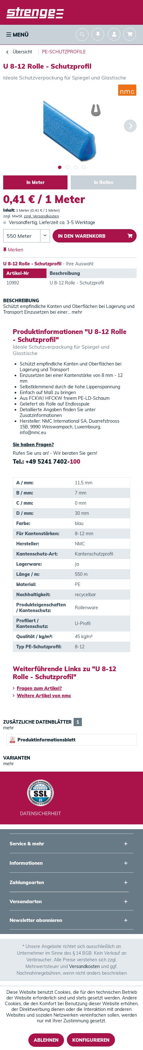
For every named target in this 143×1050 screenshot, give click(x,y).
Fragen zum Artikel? (37, 688)
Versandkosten (84, 966)
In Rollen (103, 182)
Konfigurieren (91, 1040)
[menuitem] (17, 34)
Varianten (16, 758)
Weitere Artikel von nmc (42, 696)
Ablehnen (46, 1040)
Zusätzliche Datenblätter (42, 722)
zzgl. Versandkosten (41, 216)
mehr (76, 312)
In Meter (35, 182)
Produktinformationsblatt (42, 739)
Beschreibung (21, 300)
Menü (17, 34)
